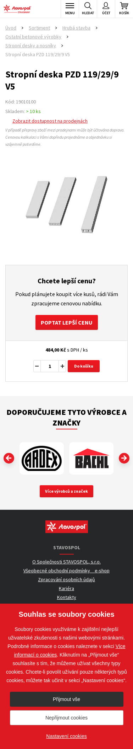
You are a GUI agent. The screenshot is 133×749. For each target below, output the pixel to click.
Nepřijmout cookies (66, 718)
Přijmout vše (66, 699)
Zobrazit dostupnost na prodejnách (50, 121)
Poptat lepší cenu (67, 322)
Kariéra (66, 588)
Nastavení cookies (66, 736)
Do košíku (83, 366)
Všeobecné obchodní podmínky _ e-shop (66, 570)
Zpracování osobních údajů (66, 579)
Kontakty (66, 597)
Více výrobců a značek (66, 491)
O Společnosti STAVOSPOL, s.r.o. (66, 561)
